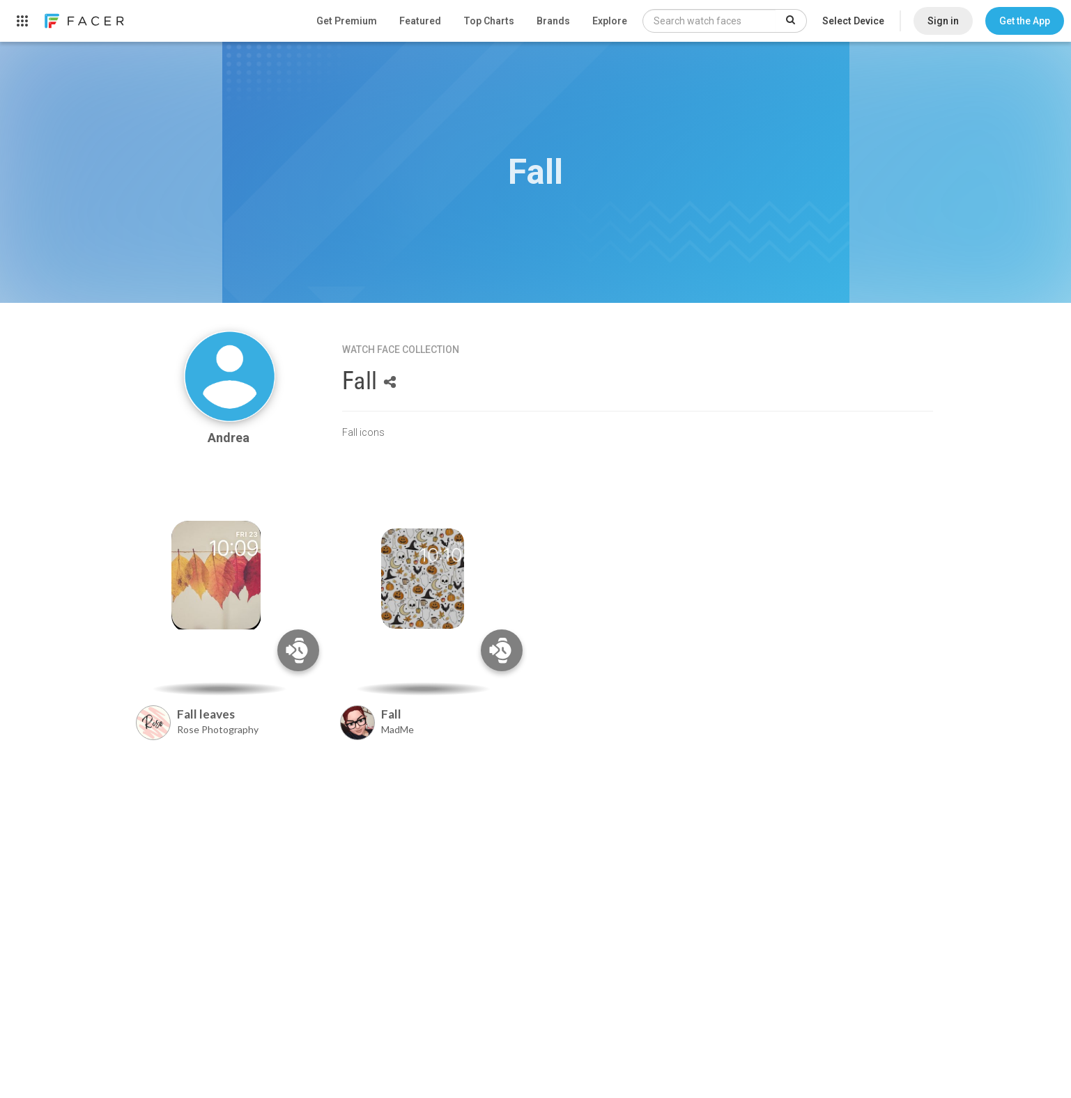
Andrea (230, 437)
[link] (84, 20)
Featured (420, 20)
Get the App (1024, 20)
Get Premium (346, 20)
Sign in (943, 20)
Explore (609, 20)
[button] (1024, 20)
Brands (553, 20)
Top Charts (488, 20)
